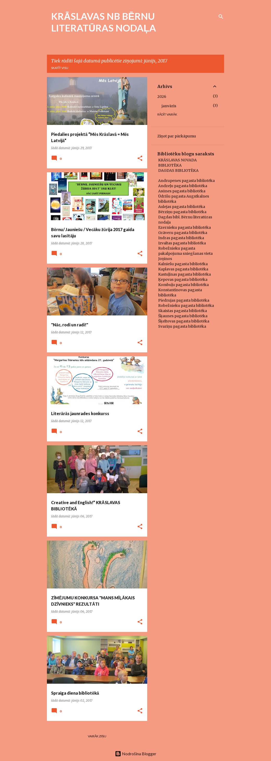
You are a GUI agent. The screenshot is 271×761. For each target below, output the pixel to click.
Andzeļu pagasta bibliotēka (182, 185)
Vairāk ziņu (97, 736)
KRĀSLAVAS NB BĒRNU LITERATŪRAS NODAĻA (103, 22)
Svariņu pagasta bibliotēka (182, 326)
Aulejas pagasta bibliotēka (181, 206)
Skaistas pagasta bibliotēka (182, 310)
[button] (140, 158)
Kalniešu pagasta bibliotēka (183, 264)
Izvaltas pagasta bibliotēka (182, 243)
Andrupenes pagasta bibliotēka (186, 180)
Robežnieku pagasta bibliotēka (186, 305)
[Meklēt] (221, 16)
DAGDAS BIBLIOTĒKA (178, 170)
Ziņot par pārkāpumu (176, 136)
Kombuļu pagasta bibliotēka (183, 284)
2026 (161, 96)
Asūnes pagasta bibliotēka (181, 191)
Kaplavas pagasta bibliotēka (183, 269)
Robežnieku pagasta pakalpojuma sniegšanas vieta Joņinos (185, 253)
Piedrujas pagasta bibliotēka (183, 300)
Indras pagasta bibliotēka (181, 238)
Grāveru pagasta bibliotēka (182, 232)
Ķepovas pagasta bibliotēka (182, 279)
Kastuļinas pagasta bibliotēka (184, 274)
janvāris (169, 106)
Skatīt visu (59, 68)
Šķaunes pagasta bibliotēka (182, 316)
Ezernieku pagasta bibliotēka (184, 227)
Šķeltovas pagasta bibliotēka (183, 321)
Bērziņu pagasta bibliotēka (182, 212)
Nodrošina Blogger (135, 753)
